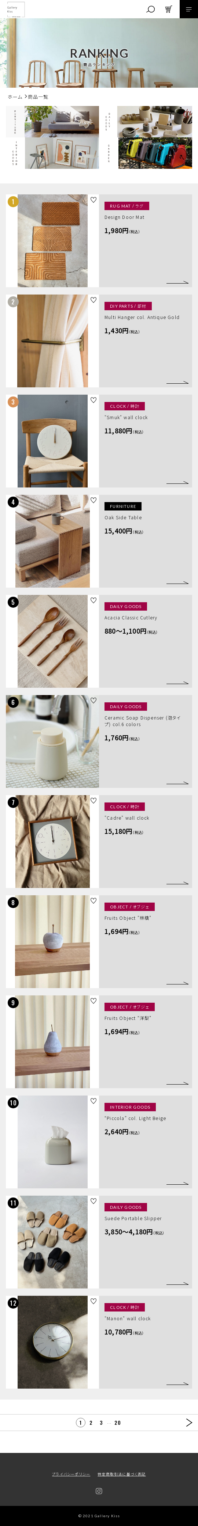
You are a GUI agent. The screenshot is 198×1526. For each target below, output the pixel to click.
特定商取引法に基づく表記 (122, 1474)
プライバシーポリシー (71, 1474)
